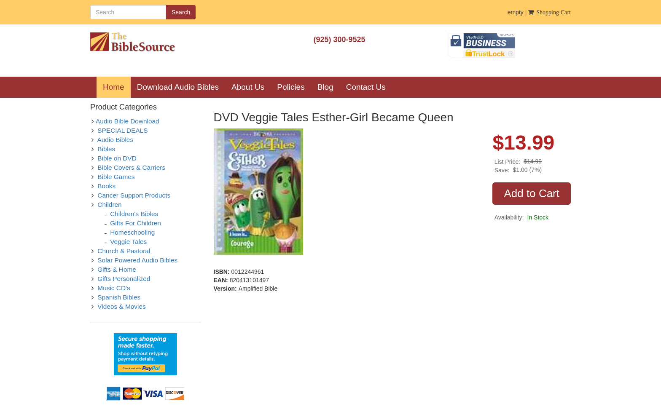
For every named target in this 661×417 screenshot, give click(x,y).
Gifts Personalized (123, 278)
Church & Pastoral (123, 250)
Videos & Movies (121, 306)
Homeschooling (132, 232)
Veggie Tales (128, 241)
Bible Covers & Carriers (131, 167)
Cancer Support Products (133, 195)
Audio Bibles (115, 139)
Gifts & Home (116, 269)
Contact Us (366, 87)
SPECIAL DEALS (122, 130)
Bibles (106, 148)
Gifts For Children (135, 223)
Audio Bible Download (127, 121)
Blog (325, 87)
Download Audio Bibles (178, 87)
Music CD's (113, 287)
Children (109, 204)
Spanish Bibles (118, 297)
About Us (247, 87)
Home (117, 86)
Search (181, 12)
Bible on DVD (116, 158)
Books (106, 186)
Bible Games (115, 176)
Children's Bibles (134, 213)
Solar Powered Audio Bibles (137, 260)
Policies (290, 87)
